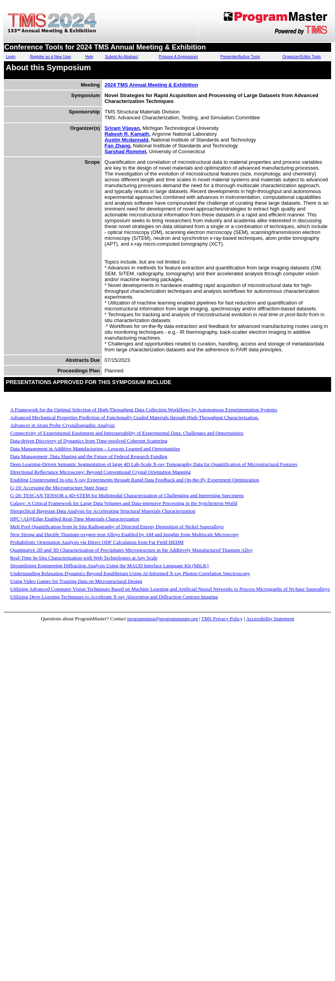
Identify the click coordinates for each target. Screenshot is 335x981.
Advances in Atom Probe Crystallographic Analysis (62, 425)
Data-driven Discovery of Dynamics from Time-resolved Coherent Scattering (89, 441)
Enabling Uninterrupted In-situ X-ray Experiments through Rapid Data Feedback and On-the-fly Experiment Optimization (134, 480)
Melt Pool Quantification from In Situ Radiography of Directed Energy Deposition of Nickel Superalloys (117, 526)
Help (89, 57)
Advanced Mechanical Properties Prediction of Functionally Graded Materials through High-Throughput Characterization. (134, 417)
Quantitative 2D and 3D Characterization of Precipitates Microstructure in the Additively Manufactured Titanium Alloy (131, 550)
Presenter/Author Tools (240, 57)
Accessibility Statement (270, 619)
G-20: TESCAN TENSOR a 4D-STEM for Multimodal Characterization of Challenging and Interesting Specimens (127, 495)
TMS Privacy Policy (222, 619)
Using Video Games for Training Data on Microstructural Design (76, 581)
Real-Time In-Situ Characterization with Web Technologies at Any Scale (84, 558)
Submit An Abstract (121, 57)
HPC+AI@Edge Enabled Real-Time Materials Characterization (74, 519)
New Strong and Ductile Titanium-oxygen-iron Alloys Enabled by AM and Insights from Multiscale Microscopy (124, 534)
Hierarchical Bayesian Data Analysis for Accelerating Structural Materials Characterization (102, 511)
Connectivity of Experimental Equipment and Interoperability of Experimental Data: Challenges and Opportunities (126, 433)
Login (10, 57)
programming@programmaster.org (162, 619)
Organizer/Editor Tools (301, 57)
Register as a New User (50, 57)
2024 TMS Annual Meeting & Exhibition (151, 85)
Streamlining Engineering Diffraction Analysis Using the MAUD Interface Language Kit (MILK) (109, 565)
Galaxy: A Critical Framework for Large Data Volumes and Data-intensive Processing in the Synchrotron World (123, 503)
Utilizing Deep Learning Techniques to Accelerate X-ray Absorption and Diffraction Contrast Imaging (114, 597)
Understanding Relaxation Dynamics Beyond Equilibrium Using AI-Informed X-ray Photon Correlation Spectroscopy (130, 573)
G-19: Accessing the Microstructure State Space (58, 487)
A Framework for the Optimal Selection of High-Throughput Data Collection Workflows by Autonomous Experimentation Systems (143, 410)
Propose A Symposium (178, 57)
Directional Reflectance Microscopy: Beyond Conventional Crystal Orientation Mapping (100, 472)
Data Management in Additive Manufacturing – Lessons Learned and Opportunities (95, 449)
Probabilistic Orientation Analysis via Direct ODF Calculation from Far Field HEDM (97, 542)
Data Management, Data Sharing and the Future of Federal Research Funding (89, 456)
